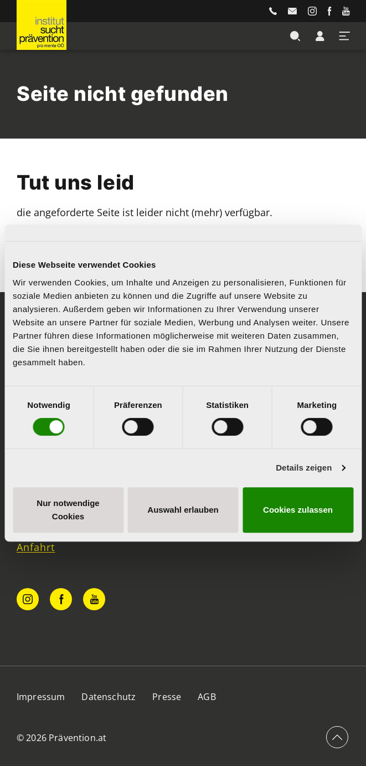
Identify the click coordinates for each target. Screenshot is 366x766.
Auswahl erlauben (182, 509)
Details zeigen (304, 467)
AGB (206, 697)
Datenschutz (108, 697)
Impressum (41, 697)
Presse (166, 697)
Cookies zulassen (298, 509)
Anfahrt (36, 547)
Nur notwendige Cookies (68, 509)
